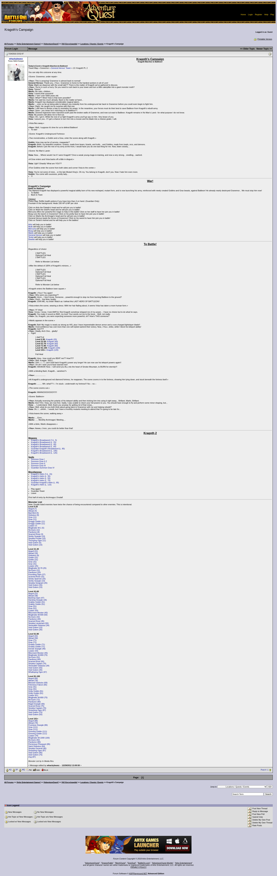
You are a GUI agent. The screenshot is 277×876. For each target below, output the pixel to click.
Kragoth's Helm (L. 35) (41, 476)
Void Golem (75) (35, 712)
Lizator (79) (33, 736)
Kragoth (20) (51, 339)
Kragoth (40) (52, 341)
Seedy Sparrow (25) (37, 579)
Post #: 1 (264, 770)
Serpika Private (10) (37, 538)
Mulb (30, 227)
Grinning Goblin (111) (37, 731)
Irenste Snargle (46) (37, 649)
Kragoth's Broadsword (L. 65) (43, 446)
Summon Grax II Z (39, 461)
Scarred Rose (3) (35, 534)
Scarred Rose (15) (36, 577)
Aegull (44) (33, 636)
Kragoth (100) (54, 348)
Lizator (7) (32, 526)
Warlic (31, 233)
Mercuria (32, 229)
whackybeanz (16, 59)
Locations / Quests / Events (92, 44)
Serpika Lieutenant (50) (38, 623)
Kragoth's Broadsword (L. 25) (43, 442)
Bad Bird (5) (33, 513)
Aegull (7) (32, 509)
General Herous (35, 235)
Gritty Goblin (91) (35, 691)
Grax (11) (32, 517)
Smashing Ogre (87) (37, 710)
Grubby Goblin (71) (36, 644)
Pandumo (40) (34, 619)
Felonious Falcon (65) (37, 685)
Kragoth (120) (52, 350)
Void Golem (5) (34, 543)
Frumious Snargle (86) (38, 725)
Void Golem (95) (35, 753)
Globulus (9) (33, 515)
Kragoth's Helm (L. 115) (41, 485)
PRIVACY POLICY (139, 867)
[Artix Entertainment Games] (29, 44)
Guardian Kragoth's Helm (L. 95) (45, 482)
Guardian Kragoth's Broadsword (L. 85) (48, 449)
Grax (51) (32, 606)
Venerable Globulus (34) (38, 625)
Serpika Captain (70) (37, 663)
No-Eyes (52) (34, 657)
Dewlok (31, 239)
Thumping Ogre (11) (37, 540)
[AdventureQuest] (51, 44)
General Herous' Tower (61, 68)
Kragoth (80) (52, 346)
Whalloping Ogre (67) (37, 672)
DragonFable (107, 863)
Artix (30, 224)
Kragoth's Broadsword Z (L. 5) (44, 440)
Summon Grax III (38, 466)
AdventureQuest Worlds (162, 863)
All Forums (9, 44)
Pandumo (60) (34, 659)
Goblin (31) (33, 557)
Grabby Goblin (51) (36, 602)
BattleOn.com (144, 863)
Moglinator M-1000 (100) (39, 738)
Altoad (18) (33, 553)
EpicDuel (131, 863)
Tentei (31, 237)
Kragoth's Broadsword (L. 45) (43, 444)
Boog (30, 231)
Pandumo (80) (34, 702)
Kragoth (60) (52, 344)
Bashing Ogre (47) (36, 598)
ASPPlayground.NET (138, 873)
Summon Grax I (38, 459)
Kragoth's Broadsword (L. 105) (44, 451)
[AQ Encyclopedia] (69, 44)
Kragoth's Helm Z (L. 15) (41, 474)
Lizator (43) (33, 610)
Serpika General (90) (37, 748)
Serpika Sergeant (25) (38, 583)
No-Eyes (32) (34, 617)
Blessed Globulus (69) (38, 683)
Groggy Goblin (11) (36, 521)
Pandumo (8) (34, 532)
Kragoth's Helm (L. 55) (41, 478)
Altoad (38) (33, 596)
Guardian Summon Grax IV (43, 468)
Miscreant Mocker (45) (38, 613)
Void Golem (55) (35, 668)
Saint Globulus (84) (36, 746)
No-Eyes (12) (34, 530)
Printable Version (263, 39)
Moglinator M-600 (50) (38, 615)
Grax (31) (32, 562)
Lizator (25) (33, 566)
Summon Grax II (38, 463)
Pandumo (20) (34, 572)
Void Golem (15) (35, 545)
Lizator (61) (33, 695)
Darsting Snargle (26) (37, 600)
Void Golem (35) (35, 585)
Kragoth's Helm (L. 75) (41, 480)
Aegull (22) (33, 551)
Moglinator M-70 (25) (37, 568)
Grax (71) (32, 640)
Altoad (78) (33, 680)
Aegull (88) (33, 721)
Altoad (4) (32, 511)
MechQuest (120, 863)
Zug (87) (32, 757)
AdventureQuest (92, 863)
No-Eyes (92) (34, 740)
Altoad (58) (33, 638)
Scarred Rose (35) (36, 621)
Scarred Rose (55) (36, 661)
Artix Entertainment (183, 863)
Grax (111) (33, 727)
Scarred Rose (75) (36, 706)
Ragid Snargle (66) (36, 704)
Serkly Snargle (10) (36, 536)
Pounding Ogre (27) (37, 574)
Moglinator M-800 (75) (38, 655)
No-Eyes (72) (34, 700)
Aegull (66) (33, 678)
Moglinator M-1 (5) (36, 528)
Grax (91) (32, 687)
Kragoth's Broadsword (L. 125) (44, 453)
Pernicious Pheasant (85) (39, 744)
